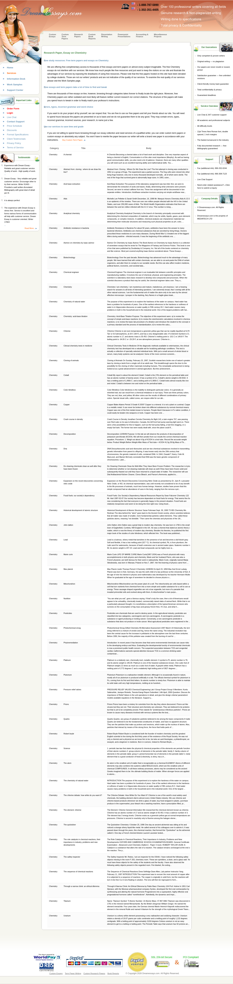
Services (11, 73)
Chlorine (67, 331)
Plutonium (68, 675)
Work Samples (14, 84)
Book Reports (113, 973)
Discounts (12, 130)
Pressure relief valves (73, 689)
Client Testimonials (16, 139)
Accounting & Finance (142, 35)
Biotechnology (70, 257)
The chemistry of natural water (76, 780)
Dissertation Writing (106, 35)
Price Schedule (14, 126)
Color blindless (70, 390)
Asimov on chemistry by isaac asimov (79, 243)
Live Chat (11, 117)
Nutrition (67, 598)
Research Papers (78, 35)
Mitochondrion (70, 584)
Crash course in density (73, 419)
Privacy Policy (14, 143)
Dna (66, 449)
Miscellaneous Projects (160, 35)
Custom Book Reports (92, 36)
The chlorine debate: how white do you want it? (83, 795)
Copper (67, 404)
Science (67, 748)
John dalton (69, 525)
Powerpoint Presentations (124, 35)
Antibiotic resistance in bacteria (76, 228)
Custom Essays (52, 35)
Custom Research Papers (94, 973)
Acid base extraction (72, 184)
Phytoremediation (71, 643)
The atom (68, 763)
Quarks (67, 719)
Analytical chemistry (72, 213)
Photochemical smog (72, 628)
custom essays (54, 136)
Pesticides (68, 613)
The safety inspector (72, 857)
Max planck (68, 569)
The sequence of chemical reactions (79, 871)
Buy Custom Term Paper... (73, 140)
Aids (66, 199)
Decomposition (70, 434)
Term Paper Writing (73, 973)
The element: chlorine (73, 810)
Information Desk (16, 79)
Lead (66, 540)
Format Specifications (17, 134)
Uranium (67, 916)
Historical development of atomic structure (81, 510)
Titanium (67, 901)
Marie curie (68, 554)
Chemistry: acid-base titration (76, 316)
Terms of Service (15, 147)
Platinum (67, 660)
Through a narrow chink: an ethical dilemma (82, 886)
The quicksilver (70, 825)
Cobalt (66, 375)
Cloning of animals (71, 360)
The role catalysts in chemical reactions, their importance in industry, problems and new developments (82, 842)
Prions (66, 704)
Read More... (30, 228)
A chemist (68, 154)
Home (10, 67)
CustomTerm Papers (65, 36)
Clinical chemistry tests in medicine (78, 346)
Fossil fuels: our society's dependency (79, 496)
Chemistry (68, 287)
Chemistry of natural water (74, 302)
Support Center (15, 90)
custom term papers (174, 133)
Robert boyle (69, 734)
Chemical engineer (71, 272)
